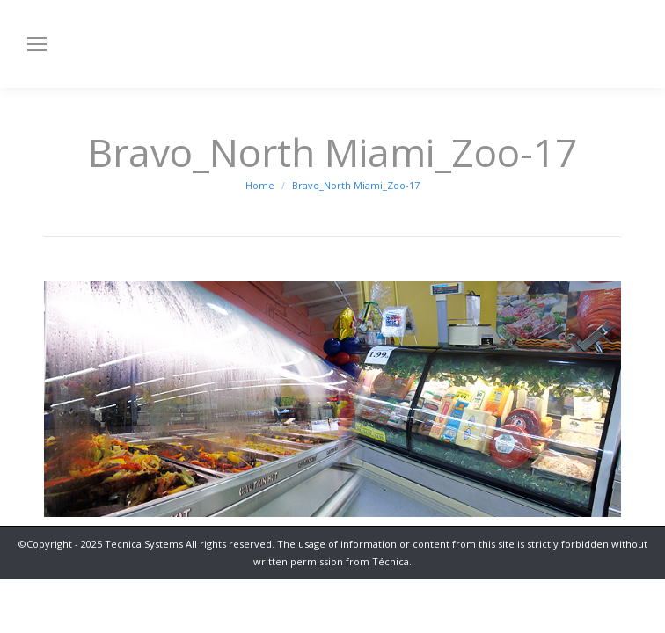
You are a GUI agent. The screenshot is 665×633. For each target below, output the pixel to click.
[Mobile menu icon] (37, 44)
